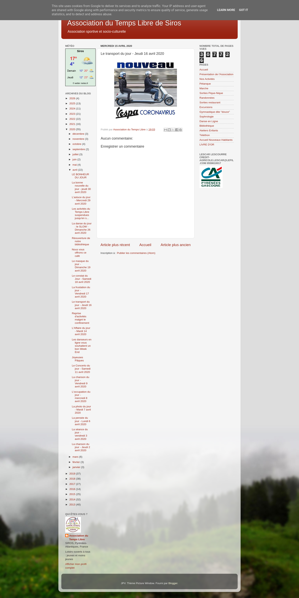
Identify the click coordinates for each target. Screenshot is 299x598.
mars (75, 456)
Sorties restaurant (209, 102)
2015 (72, 494)
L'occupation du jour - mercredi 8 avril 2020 (81, 396)
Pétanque (205, 83)
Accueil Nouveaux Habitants (216, 139)
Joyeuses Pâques (78, 359)
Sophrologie (206, 116)
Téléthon (204, 135)
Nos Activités (207, 79)
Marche (203, 88)
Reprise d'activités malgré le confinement (80, 318)
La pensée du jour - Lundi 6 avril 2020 (81, 421)
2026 (72, 98)
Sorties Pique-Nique (211, 93)
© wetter (76, 83)
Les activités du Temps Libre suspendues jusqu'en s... (81, 213)
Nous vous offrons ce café (79, 252)
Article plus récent (115, 245)
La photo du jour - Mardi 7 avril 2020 (81, 409)
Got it (243, 10)
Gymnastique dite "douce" (214, 111)
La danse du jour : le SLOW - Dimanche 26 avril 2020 (82, 228)
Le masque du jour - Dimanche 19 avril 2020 (81, 266)
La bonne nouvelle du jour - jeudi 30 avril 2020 (81, 187)
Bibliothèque (206, 125)
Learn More (226, 10)
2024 (72, 108)
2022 (72, 118)
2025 (72, 103)
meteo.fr (84, 83)
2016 (72, 489)
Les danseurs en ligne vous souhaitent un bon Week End (82, 346)
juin (74, 159)
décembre (78, 133)
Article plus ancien (176, 245)
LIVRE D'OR (206, 144)
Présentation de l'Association (216, 74)
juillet (75, 154)
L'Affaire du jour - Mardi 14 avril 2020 (81, 331)
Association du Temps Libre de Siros (124, 23)
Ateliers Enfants (208, 130)
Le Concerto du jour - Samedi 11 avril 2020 (81, 368)
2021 (72, 124)
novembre (78, 138)
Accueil (145, 245)
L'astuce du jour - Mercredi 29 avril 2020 (81, 200)
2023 (72, 113)
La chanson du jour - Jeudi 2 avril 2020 (81, 447)
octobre (77, 144)
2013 (72, 504)
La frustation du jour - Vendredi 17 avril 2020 (81, 292)
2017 (72, 484)
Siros (80, 51)
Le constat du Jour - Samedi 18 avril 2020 (81, 278)
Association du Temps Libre (78, 537)
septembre (79, 149)
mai (75, 164)
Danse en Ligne (208, 121)
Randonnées (207, 97)
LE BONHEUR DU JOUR (80, 176)
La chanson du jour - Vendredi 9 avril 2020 (80, 382)
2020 (72, 129)
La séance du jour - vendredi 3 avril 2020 (80, 434)
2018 (72, 478)
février (76, 462)
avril (75, 169)
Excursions (205, 107)
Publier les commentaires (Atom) (136, 253)
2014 (72, 499)
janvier (76, 467)
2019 (72, 473)
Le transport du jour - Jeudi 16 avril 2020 (82, 304)
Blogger (172, 583)
